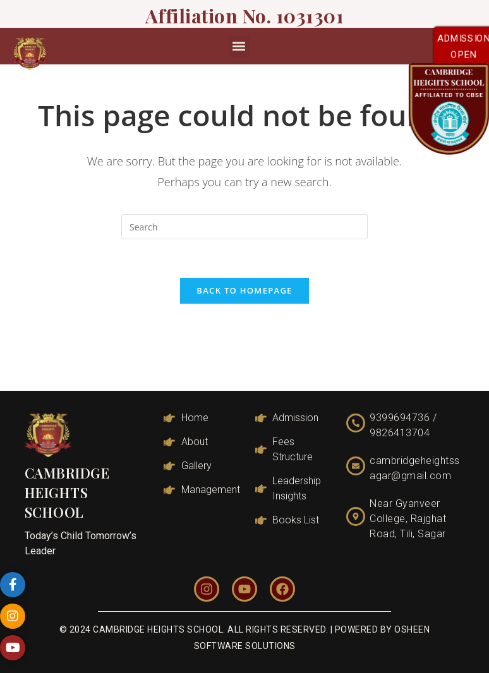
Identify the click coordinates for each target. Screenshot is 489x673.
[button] (239, 46)
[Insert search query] (244, 226)
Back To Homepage (244, 290)
